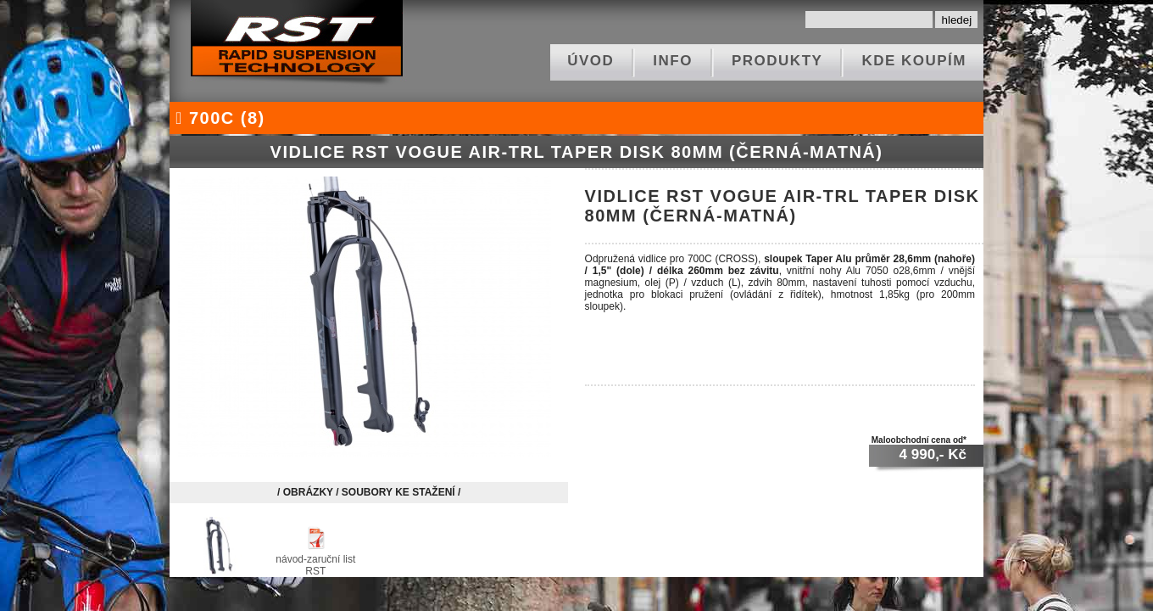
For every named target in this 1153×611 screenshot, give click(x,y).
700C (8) (217, 118)
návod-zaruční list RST (315, 559)
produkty (777, 61)
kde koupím (913, 61)
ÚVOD (590, 61)
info (673, 61)
